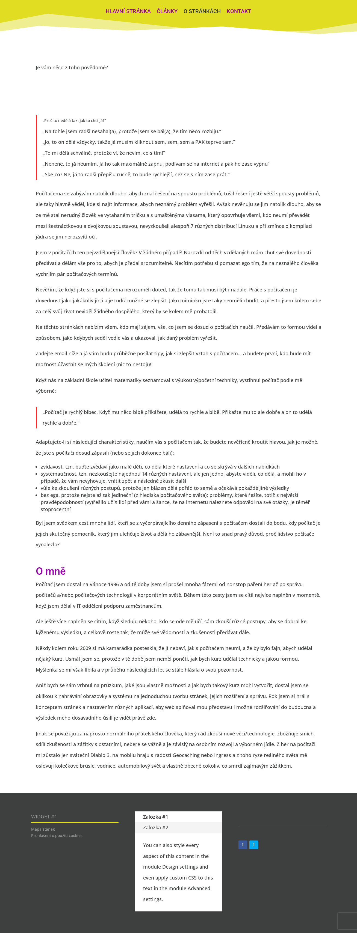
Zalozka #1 (155, 816)
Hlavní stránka (128, 11)
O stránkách (202, 11)
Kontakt (239, 11)
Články (167, 11)
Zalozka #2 (155, 827)
